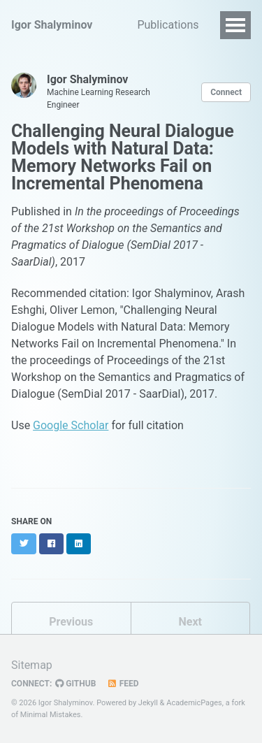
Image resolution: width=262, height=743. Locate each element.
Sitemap (31, 665)
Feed (122, 683)
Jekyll (148, 702)
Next (190, 621)
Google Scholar (70, 425)
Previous (71, 621)
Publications (167, 24)
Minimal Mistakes (50, 714)
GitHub (75, 683)
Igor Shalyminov (51, 24)
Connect (226, 92)
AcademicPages (194, 702)
